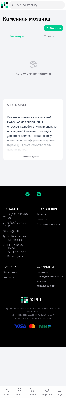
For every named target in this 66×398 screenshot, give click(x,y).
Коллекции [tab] (16, 36)
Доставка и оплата (48, 224)
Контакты (8, 277)
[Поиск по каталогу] (38, 5)
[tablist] (33, 37)
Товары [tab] (49, 36)
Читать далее (33, 156)
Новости (42, 219)
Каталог (41, 214)
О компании (10, 272)
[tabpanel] (33, 68)
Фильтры (53, 28)
